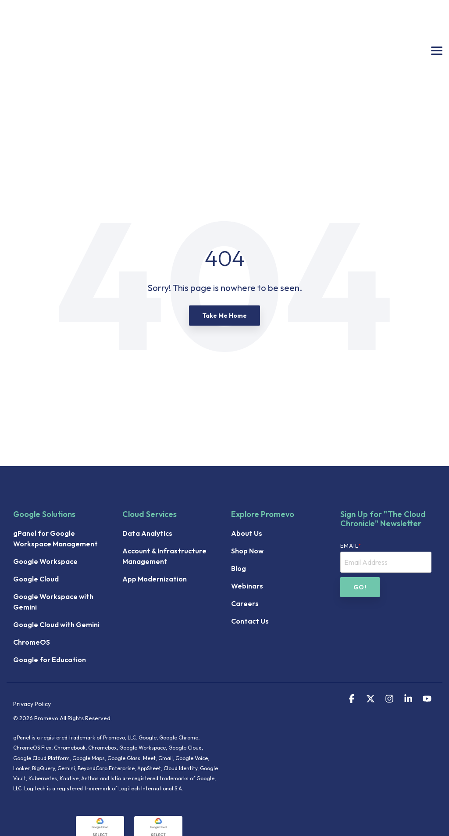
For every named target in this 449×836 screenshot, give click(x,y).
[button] (436, 13)
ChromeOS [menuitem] (31, 567)
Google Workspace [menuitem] (45, 487)
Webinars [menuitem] (247, 511)
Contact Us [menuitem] (250, 546)
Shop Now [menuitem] (247, 476)
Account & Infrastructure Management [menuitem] (165, 482)
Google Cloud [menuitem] (36, 504)
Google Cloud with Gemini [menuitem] (56, 550)
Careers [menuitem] (245, 529)
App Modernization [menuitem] (154, 504)
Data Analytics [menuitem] (147, 459)
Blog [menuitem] (238, 494)
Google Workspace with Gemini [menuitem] (54, 527)
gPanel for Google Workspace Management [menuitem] (55, 464)
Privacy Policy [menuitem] (32, 630)
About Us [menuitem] (246, 459)
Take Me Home (224, 241)
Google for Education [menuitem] (49, 585)
